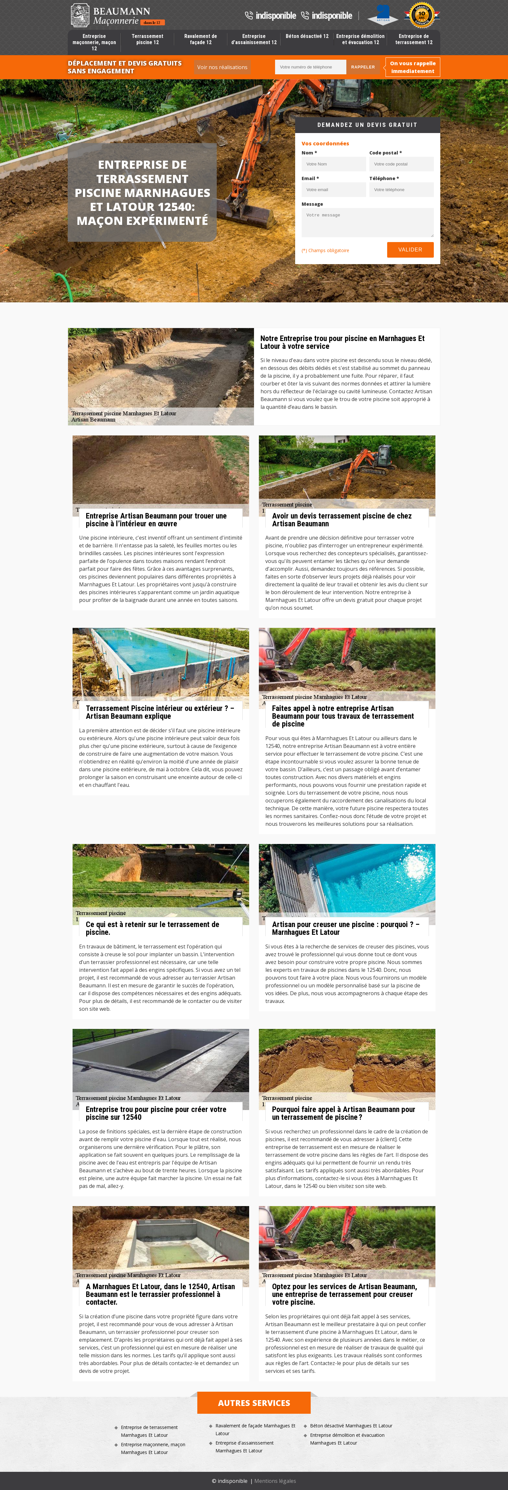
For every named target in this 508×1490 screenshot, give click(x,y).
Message (312, 204)
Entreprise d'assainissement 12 (254, 39)
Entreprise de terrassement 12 (414, 39)
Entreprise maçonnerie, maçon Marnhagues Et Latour (153, 1448)
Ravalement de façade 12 (200, 39)
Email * (310, 178)
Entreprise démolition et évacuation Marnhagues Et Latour (347, 1439)
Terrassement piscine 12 (147, 39)
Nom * (309, 153)
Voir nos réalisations (222, 67)
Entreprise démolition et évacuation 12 (360, 39)
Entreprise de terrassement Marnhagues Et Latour (149, 1431)
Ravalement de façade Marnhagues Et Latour (255, 1429)
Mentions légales (275, 1480)
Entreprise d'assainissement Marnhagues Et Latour (244, 1447)
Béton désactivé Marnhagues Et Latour (351, 1426)
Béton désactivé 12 (307, 36)
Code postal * (385, 153)
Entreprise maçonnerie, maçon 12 (94, 42)
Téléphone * (384, 178)
